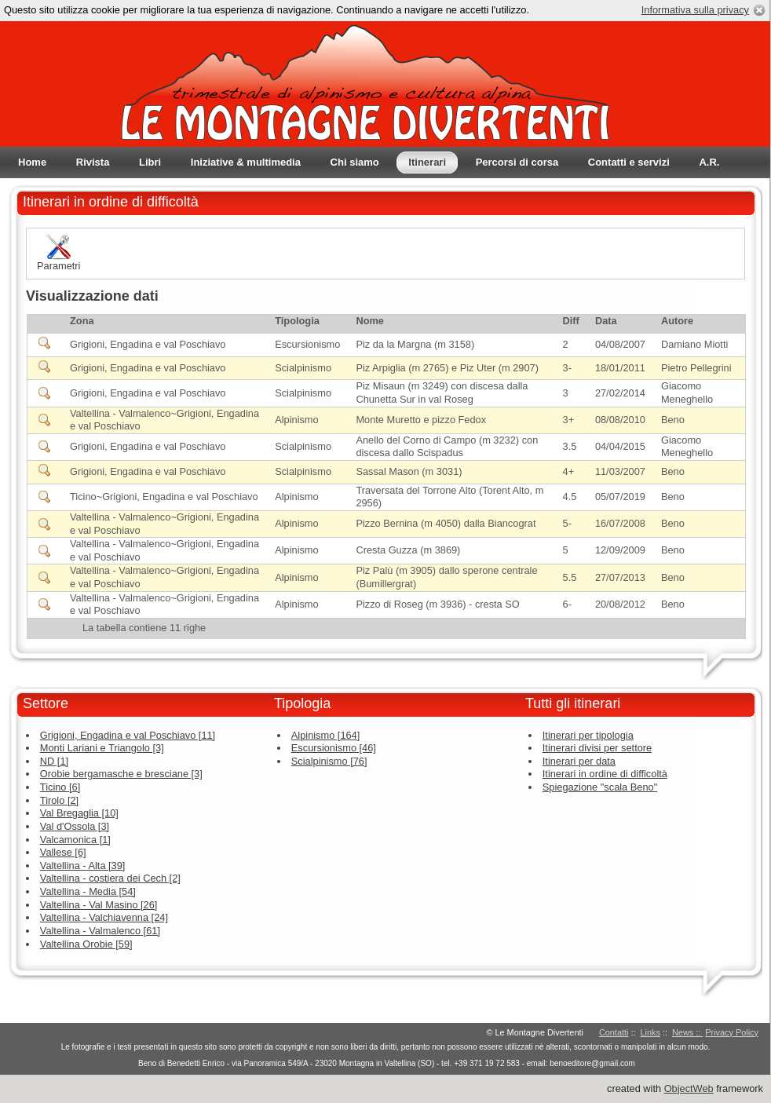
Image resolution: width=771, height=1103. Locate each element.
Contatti (613, 1032)
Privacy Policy (731, 1032)
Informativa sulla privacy (695, 10)
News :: (687, 1032)
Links (650, 1032)
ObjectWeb (689, 1088)
